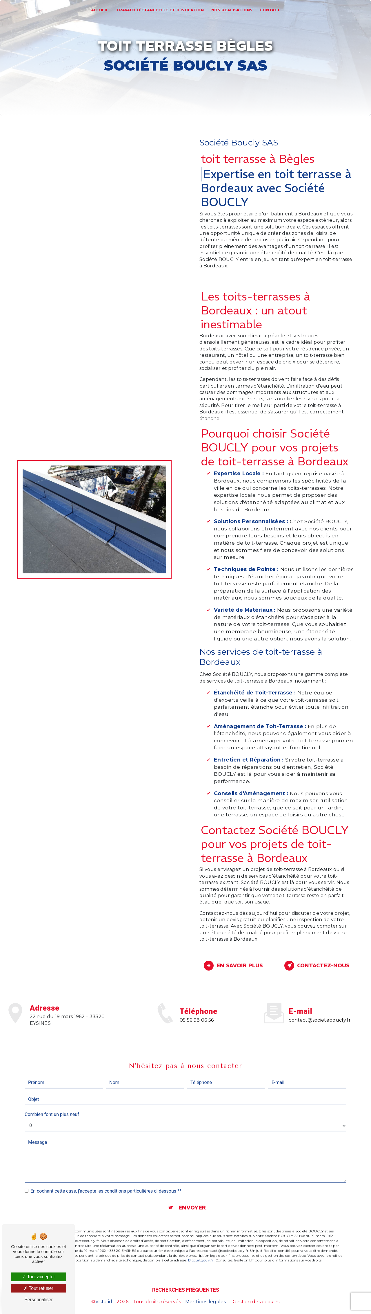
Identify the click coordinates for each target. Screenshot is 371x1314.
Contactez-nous (316, 965)
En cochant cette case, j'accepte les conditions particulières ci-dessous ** (105, 1176)
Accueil (100, 10)
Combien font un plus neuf (52, 1100)
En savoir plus (233, 965)
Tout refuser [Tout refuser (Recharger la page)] (38, 1288)
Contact (270, 10)
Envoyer (192, 1193)
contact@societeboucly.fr (320, 1005)
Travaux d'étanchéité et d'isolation (160, 10)
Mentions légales (205, 1301)
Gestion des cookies (256, 1301)
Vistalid (103, 1301)
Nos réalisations (231, 10)
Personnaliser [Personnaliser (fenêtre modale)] (38, 1299)
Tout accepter (38, 1276)
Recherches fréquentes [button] (185, 1289)
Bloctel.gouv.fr (201, 1246)
